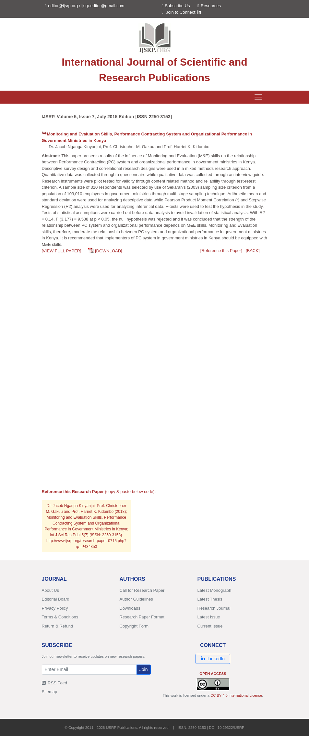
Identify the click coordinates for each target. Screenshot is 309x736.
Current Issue (210, 626)
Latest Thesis (209, 599)
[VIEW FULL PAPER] (61, 250)
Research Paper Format (142, 617)
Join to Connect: (183, 12)
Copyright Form (134, 626)
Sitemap (49, 691)
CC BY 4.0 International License (236, 695)
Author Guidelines (136, 599)
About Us (50, 590)
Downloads (130, 608)
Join (143, 669)
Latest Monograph (214, 590)
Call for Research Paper (142, 590)
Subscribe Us (176, 5)
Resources (209, 5)
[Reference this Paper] (221, 250)
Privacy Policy (55, 608)
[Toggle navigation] (258, 97)
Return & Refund (57, 626)
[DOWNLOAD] (108, 250)
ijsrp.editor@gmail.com (102, 5)
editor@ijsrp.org (63, 5)
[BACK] (253, 250)
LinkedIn (213, 658)
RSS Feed (54, 682)
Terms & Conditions (60, 617)
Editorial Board (55, 599)
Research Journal (214, 608)
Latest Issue (208, 617)
